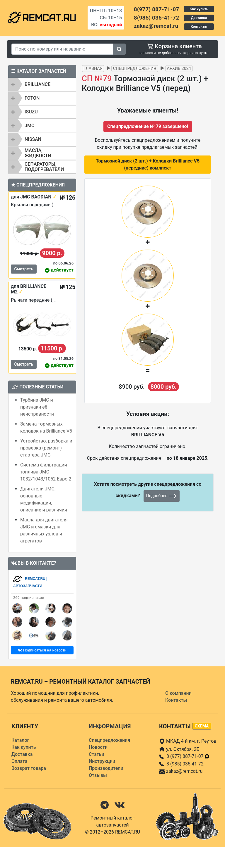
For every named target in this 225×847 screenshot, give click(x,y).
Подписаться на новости (42, 650)
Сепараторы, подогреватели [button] (44, 166)
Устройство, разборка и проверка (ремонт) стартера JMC (46, 448)
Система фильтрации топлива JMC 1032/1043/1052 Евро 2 (45, 472)
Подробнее (161, 496)
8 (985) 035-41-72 (185, 764)
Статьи (96, 754)
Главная (93, 68)
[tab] (42, 84)
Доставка (199, 18)
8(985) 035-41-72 (156, 17)
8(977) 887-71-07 (156, 9)
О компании (178, 693)
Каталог (20, 740)
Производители (106, 768)
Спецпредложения (134, 68)
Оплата (19, 761)
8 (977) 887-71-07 (188, 756)
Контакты (199, 27)
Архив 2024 (179, 68)
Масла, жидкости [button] (38, 153)
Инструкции (102, 761)
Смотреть (23, 269)
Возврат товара (28, 768)
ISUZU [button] (31, 112)
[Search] (62, 49)
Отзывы (98, 775)
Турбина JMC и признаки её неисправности (37, 407)
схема (202, 726)
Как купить (199, 9)
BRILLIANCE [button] (37, 84)
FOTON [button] (32, 98)
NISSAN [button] (33, 139)
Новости (98, 747)
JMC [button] (29, 125)
